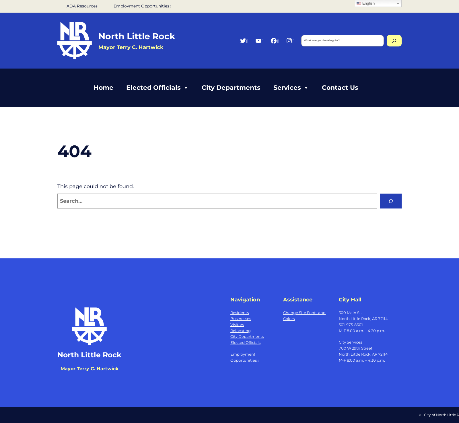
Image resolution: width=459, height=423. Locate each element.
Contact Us (340, 87)
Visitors (237, 324)
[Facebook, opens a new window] (274, 40)
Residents (239, 312)
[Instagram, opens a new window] (290, 40)
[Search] (394, 40)
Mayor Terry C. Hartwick (89, 368)
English (366, 3)
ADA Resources (82, 6)
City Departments (231, 87)
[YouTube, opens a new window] (259, 40)
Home (103, 87)
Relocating (240, 330)
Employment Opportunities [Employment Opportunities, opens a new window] (142, 6)
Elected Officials (157, 88)
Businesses (240, 318)
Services (291, 88)
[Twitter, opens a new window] (244, 40)
